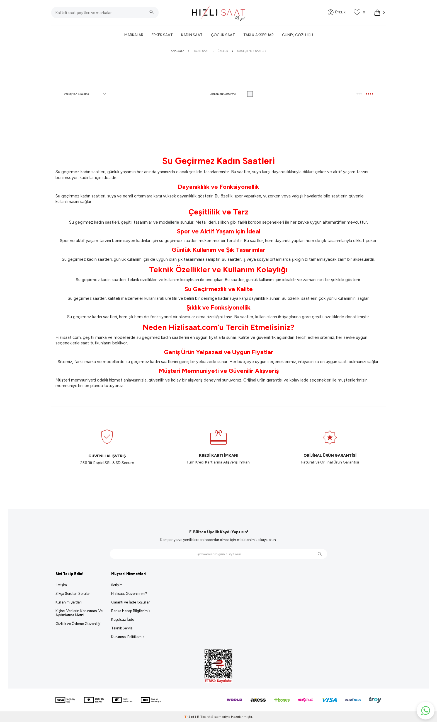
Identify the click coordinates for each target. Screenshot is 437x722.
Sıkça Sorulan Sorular (72, 593)
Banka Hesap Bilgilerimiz (130, 611)
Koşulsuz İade (122, 619)
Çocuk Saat (223, 35)
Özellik (223, 50)
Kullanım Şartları (68, 602)
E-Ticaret (203, 717)
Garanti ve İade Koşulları (130, 602)
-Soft (190, 717)
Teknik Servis (121, 628)
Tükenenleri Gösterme (230, 94)
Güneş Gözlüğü (297, 35)
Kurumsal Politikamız (127, 637)
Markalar (133, 35)
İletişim (61, 585)
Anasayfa (177, 50)
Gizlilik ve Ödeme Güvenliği (78, 624)
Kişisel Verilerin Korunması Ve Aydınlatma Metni (79, 613)
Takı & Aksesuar (258, 35)
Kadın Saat (192, 35)
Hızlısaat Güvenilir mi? (129, 593)
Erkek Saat (162, 35)
